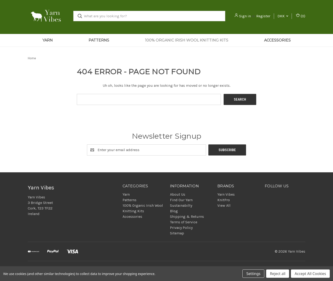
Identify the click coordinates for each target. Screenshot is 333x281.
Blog (174, 211)
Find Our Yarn (181, 200)
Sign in (245, 16)
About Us (177, 194)
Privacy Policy (181, 227)
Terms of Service (183, 222)
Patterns (99, 40)
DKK (283, 16)
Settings (253, 273)
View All (224, 205)
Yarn (47, 40)
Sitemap (177, 233)
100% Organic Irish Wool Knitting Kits (186, 40)
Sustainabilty (181, 205)
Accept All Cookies (310, 273)
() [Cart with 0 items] (300, 15)
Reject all (277, 273)
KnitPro (223, 200)
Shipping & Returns (187, 216)
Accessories (277, 40)
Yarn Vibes (226, 194)
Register (263, 16)
